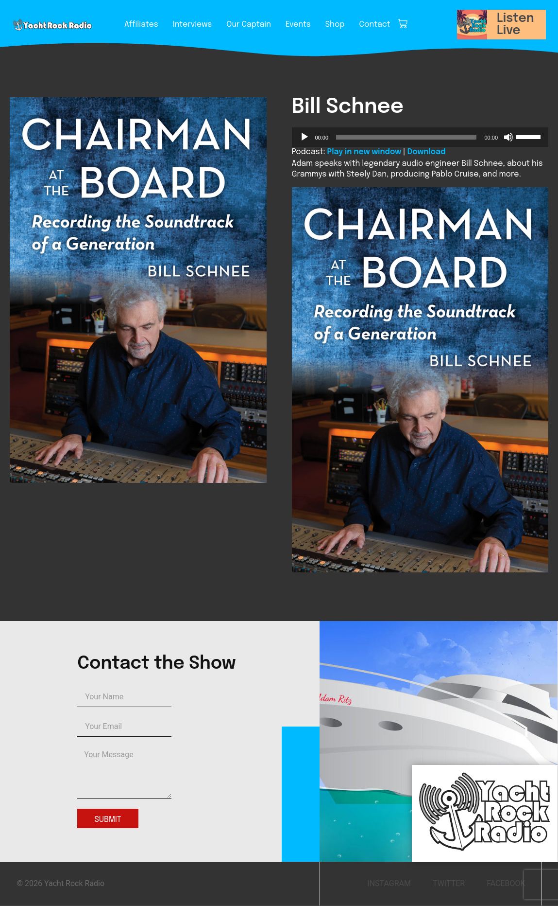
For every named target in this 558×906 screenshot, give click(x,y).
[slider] (406, 137)
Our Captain (248, 24)
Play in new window (364, 152)
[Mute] (508, 137)
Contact (374, 24)
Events (298, 24)
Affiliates (141, 24)
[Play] (304, 137)
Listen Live (515, 24)
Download (426, 152)
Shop (335, 24)
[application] (420, 137)
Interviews (192, 24)
